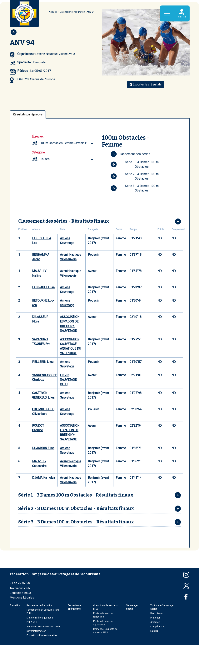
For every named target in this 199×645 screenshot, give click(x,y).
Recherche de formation (39, 605)
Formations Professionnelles (42, 635)
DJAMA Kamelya (43, 477)
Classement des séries (130, 154)
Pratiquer (155, 617)
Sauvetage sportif (131, 607)
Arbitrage (155, 622)
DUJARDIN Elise (43, 448)
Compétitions (157, 626)
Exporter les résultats (146, 84)
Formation (15, 605)
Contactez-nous (20, 593)
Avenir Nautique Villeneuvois (70, 257)
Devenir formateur (36, 631)
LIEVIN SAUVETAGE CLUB (68, 379)
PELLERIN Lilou (42, 362)
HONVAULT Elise (43, 287)
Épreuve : (38, 136)
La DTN (154, 631)
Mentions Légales (22, 597)
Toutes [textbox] (45, 159)
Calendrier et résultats (72, 12)
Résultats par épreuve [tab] (27, 114)
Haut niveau (156, 613)
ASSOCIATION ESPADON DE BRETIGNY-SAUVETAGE (69, 323)
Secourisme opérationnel (74, 607)
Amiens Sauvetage (67, 240)
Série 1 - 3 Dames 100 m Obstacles (135, 164)
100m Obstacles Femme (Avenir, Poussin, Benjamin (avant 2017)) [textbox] (67, 143)
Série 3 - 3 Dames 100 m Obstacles (135, 188)
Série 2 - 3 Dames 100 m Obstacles (135, 176)
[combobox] (67, 143)
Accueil (53, 12)
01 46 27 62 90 (20, 583)
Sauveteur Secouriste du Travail (43, 626)
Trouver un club (20, 588)
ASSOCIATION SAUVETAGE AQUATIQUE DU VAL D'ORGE (70, 346)
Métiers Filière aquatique (40, 617)
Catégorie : (39, 152)
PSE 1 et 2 (32, 622)
